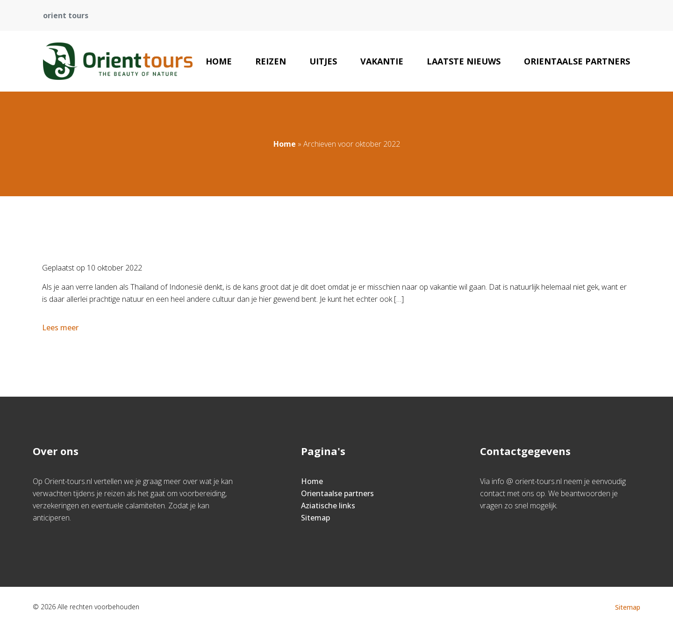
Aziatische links (328, 505)
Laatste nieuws (464, 61)
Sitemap (315, 518)
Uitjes (323, 61)
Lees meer (61, 327)
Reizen (270, 61)
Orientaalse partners (577, 61)
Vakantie (381, 61)
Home (219, 61)
